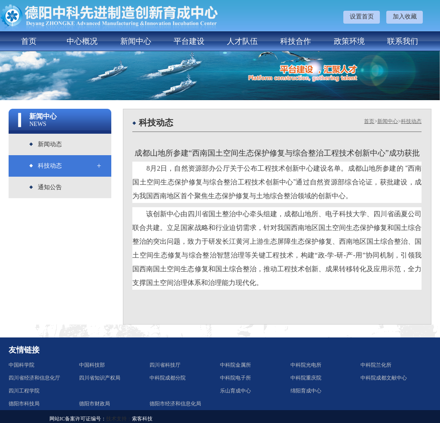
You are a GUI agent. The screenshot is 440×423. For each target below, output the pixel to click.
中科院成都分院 (168, 378)
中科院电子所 (235, 378)
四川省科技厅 (165, 365)
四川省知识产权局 (99, 378)
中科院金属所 (235, 365)
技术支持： (119, 419)
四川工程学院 (24, 391)
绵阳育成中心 (305, 391)
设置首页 (362, 16)
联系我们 (402, 41)
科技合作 (295, 41)
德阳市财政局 (94, 404)
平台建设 (189, 41)
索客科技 (142, 419)
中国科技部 (92, 365)
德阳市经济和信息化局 (175, 404)
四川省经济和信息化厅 (34, 378)
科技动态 (50, 165)
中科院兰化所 (376, 365)
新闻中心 (135, 41)
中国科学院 (21, 365)
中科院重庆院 (305, 378)
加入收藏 (405, 16)
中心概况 (82, 41)
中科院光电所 (305, 365)
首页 (29, 41)
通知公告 (50, 187)
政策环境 (349, 41)
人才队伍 (242, 41)
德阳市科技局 (24, 404)
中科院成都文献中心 (384, 378)
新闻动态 (50, 144)
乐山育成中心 (235, 391)
